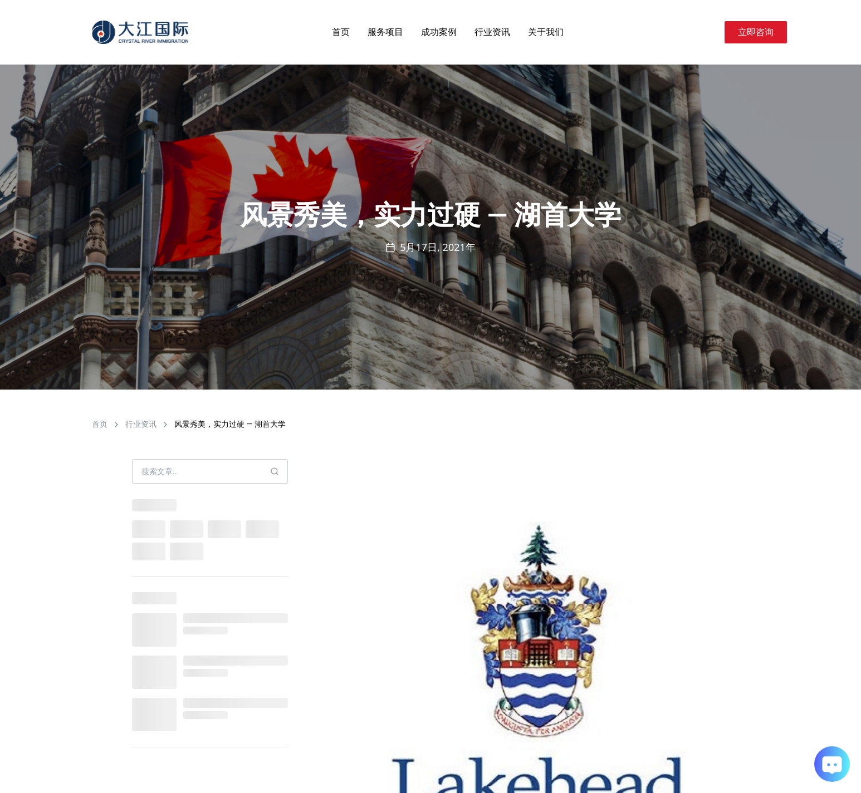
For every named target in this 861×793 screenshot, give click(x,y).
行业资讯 (492, 32)
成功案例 (439, 32)
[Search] (711, 32)
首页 (341, 32)
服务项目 (385, 32)
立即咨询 (756, 32)
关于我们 (546, 32)
